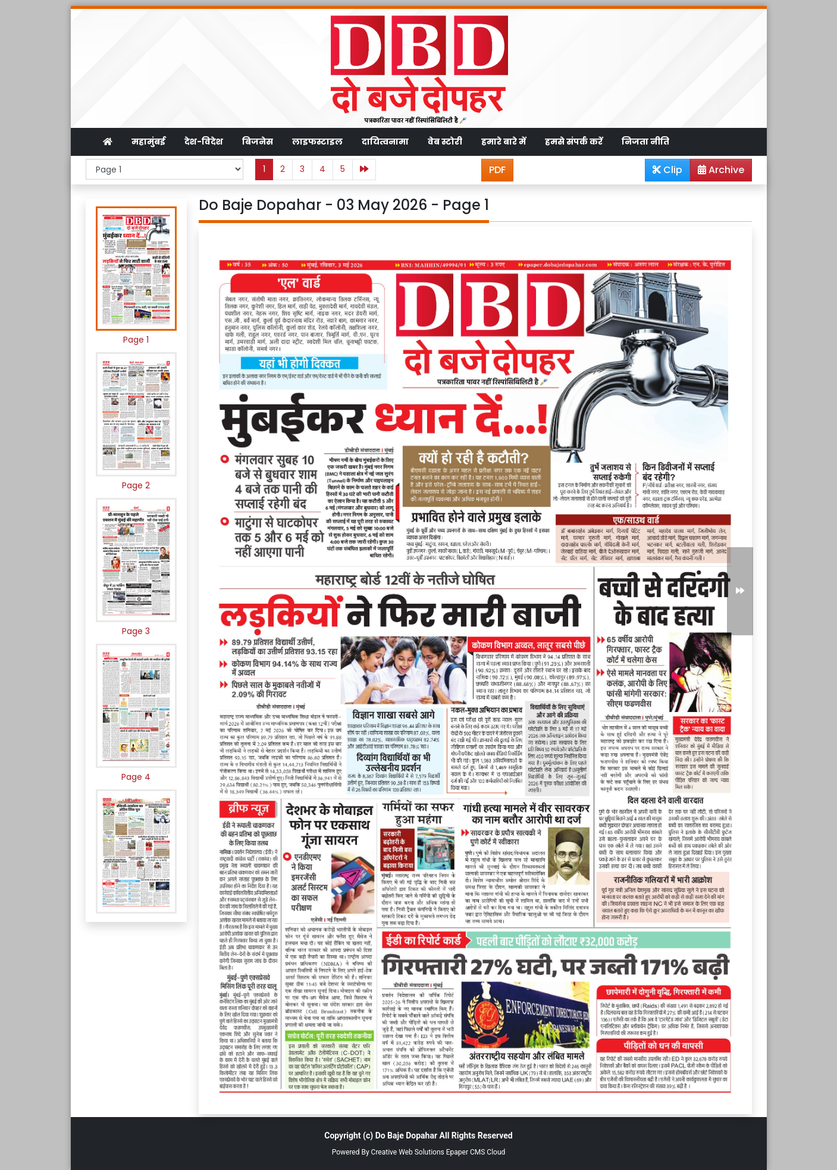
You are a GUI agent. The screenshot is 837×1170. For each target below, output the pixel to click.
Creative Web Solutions (407, 1152)
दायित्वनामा (385, 142)
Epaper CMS (465, 1152)
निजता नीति (645, 142)
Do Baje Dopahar (406, 1135)
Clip (667, 170)
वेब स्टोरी (445, 142)
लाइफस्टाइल (317, 142)
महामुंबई (148, 142)
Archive (717, 172)
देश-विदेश (203, 142)
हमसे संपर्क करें (574, 142)
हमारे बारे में (503, 142)
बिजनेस (257, 142)
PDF (497, 170)
